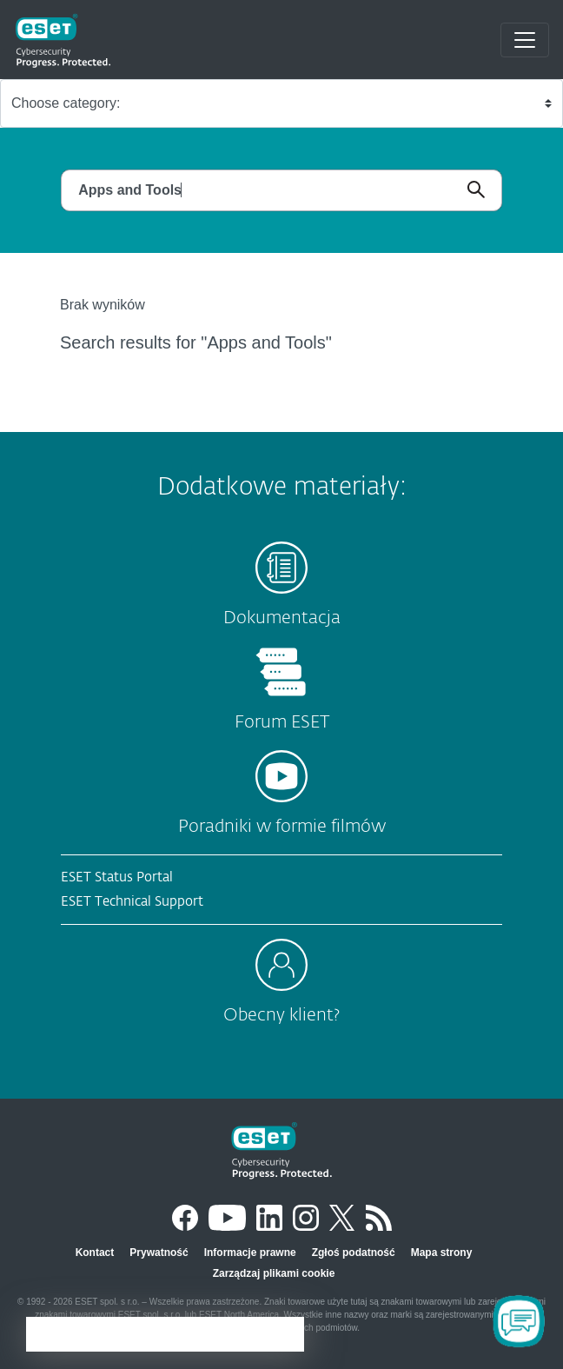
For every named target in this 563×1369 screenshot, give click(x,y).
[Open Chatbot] (519, 1321)
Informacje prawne (250, 1252)
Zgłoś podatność (353, 1252)
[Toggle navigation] (524, 40)
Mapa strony (442, 1252)
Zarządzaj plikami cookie (274, 1273)
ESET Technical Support (132, 901)
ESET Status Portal (117, 877)
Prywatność (158, 1252)
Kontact (95, 1252)
